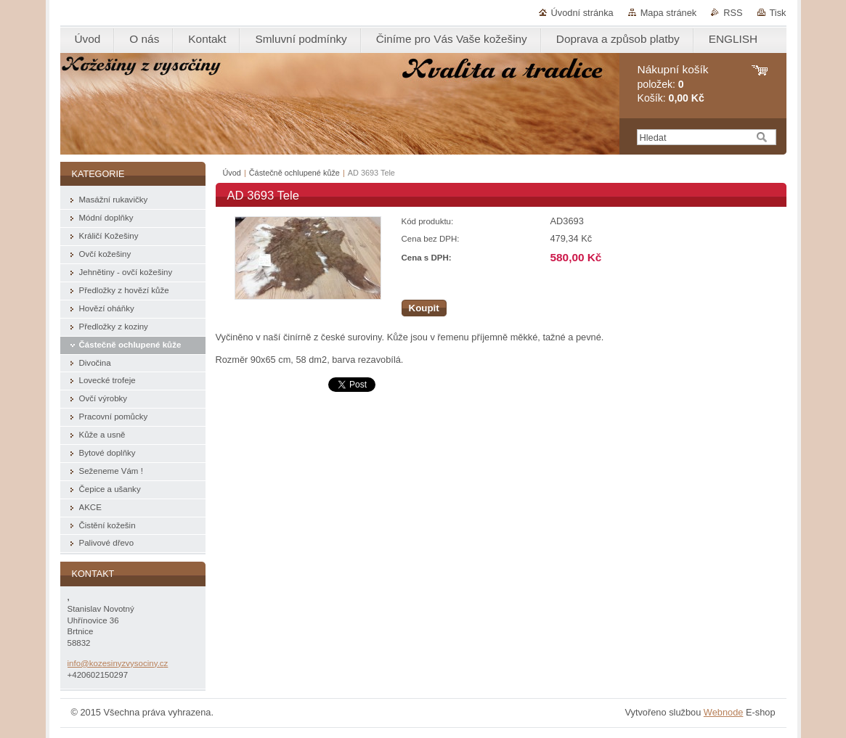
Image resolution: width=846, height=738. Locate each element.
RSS (732, 12)
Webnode (724, 712)
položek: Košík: (673, 84)
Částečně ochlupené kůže (294, 172)
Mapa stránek (668, 12)
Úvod (232, 172)
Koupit (424, 308)
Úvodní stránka (582, 12)
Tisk (778, 12)
